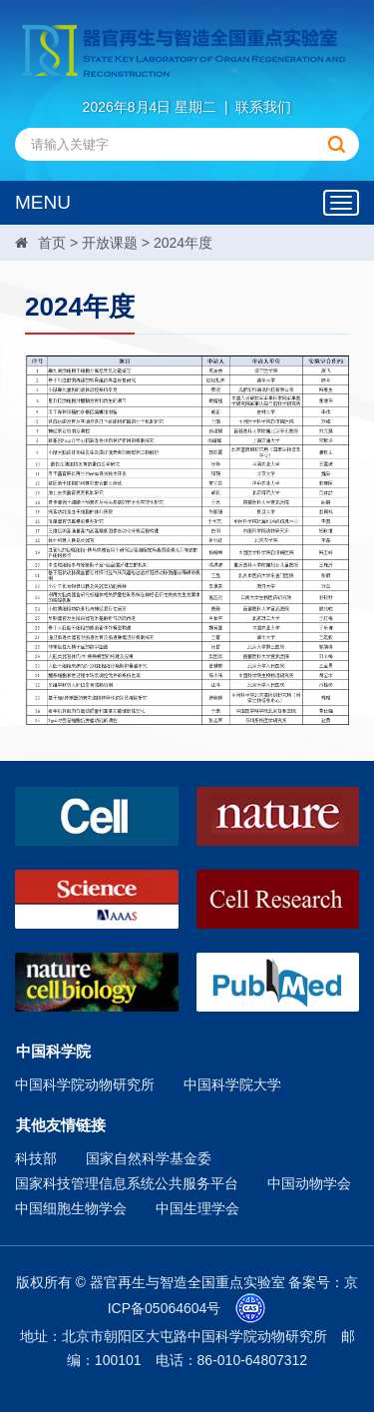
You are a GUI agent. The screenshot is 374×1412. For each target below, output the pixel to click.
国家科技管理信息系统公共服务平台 (126, 1183)
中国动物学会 (309, 1183)
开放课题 (110, 243)
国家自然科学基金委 (148, 1158)
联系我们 (263, 107)
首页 (52, 243)
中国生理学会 (197, 1208)
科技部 (36, 1158)
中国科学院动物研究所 (85, 1084)
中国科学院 (53, 1051)
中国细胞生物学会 (71, 1208)
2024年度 (183, 243)
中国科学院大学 (232, 1084)
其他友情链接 (61, 1124)
